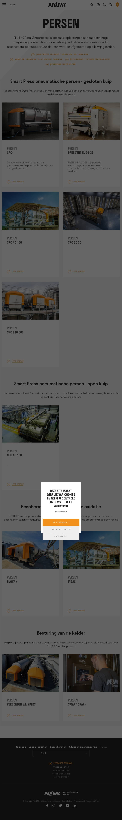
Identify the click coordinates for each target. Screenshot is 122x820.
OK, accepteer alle (61, 522)
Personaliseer (61, 537)
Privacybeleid (61, 512)
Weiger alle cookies (61, 529)
